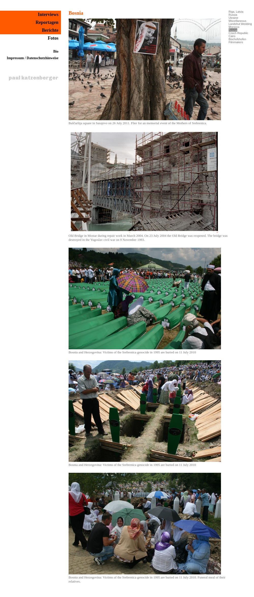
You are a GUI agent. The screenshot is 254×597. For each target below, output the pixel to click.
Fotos (53, 38)
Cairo (232, 36)
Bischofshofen (237, 39)
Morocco (234, 26)
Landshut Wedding (240, 23)
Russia (233, 14)
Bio (55, 51)
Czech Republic (238, 33)
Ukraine (233, 17)
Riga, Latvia (236, 11)
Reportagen (47, 22)
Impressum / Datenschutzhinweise (32, 58)
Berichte (50, 30)
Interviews (48, 14)
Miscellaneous (237, 20)
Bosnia (76, 13)
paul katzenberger (33, 78)
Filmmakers (236, 42)
